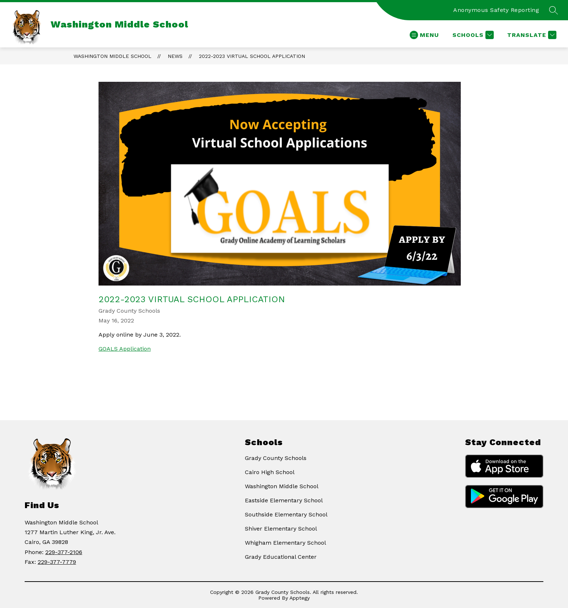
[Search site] (553, 10)
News (175, 56)
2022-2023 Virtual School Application (252, 56)
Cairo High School (270, 472)
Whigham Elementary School (285, 542)
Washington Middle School (112, 56)
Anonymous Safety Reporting (496, 10)
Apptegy (299, 598)
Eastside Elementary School (284, 500)
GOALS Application (125, 348)
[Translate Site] (530, 34)
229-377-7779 (57, 561)
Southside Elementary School (286, 514)
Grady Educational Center (281, 556)
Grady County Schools (275, 458)
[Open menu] (424, 34)
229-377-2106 (63, 552)
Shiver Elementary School (281, 528)
